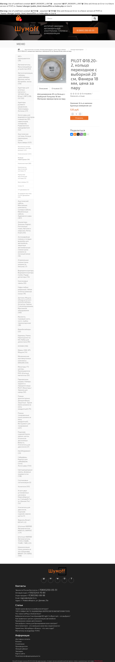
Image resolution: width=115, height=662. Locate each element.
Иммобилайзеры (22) (24, 330)
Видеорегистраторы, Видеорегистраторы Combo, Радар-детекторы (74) (26, 274)
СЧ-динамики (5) (23, 189)
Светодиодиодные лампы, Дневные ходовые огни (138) (25, 473)
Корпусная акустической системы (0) (22, 176)
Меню (21, 44)
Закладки (19, 651)
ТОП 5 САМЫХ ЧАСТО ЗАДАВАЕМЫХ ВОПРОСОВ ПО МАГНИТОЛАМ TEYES (42, 611)
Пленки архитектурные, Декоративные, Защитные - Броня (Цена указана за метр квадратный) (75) (25, 402)
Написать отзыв (77, 96)
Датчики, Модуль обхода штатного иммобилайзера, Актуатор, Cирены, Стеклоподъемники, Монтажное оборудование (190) (25, 305)
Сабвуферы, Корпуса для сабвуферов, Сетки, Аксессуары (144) (24, 461)
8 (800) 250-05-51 (85, 30)
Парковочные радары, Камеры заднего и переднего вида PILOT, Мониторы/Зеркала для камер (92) (25, 385)
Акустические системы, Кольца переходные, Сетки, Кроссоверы (45, 49)
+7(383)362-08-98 (36, 595)
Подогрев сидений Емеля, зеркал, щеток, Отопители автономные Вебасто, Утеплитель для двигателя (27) (24, 439)
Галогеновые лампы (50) (23, 282)
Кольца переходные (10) (24, 158)
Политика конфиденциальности (27, 656)
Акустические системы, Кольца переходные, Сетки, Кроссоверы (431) (25, 138)
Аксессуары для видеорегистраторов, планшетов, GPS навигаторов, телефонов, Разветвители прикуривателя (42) (26, 122)
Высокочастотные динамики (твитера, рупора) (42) (24, 148)
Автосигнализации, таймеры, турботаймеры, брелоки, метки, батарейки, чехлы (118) (25, 78)
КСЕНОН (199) (23, 346)
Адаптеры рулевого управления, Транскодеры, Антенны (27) (23, 106)
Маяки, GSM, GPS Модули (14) (24, 351)
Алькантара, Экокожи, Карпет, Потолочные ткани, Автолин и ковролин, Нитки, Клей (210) (24, 227)
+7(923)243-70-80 (36, 592)
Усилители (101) (24, 486)
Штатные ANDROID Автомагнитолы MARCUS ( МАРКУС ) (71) (25, 529)
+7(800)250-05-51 (47, 589)
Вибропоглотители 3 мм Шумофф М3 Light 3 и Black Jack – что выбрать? (42, 616)
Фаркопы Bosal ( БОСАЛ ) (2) (24, 521)
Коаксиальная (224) (24, 154)
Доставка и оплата (22, 639)
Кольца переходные (77, 49)
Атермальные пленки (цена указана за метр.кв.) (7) (23, 263)
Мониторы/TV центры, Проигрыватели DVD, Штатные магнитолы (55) (24, 371)
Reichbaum (99, 661)
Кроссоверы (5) (23, 182)
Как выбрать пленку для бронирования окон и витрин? (36, 623)
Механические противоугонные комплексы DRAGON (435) (24, 359)
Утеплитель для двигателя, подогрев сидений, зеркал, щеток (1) (24, 511)
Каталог (18, 641)
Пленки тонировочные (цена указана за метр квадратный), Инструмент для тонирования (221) (24, 420)
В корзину (79, 118)
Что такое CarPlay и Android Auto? (28, 614)
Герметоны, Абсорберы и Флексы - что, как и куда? (34, 628)
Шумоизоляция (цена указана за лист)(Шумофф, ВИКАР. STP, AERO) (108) (25, 551)
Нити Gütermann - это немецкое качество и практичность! (37, 626)
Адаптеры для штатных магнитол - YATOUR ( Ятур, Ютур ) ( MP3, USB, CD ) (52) (24, 93)
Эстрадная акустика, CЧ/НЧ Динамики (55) (25, 195)
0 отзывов (86, 93)
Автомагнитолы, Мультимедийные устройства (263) (25, 67)
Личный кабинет (21, 649)
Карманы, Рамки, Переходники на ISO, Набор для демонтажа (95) (24, 339)
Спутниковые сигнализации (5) (24, 481)
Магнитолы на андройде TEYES (27, 631)
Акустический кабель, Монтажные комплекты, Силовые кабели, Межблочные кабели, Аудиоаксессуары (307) (25, 209)
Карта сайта (20, 654)
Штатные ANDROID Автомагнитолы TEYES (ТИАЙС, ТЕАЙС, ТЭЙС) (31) (25, 540)
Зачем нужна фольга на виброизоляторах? (31, 609)
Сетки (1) (21, 186)
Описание (43, 88)
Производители (21, 646)
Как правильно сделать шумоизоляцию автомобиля (35, 619)
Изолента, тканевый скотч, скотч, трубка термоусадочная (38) (24, 321)
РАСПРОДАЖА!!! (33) (24, 452)
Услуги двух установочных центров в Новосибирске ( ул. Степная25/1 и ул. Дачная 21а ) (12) (24, 497)
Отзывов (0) (57, 88)
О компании (19, 644)
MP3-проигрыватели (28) (24, 58)
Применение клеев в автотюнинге (28, 621)
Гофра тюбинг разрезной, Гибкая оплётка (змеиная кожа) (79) (25, 290)
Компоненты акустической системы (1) (22, 169)
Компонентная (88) (24, 163)
